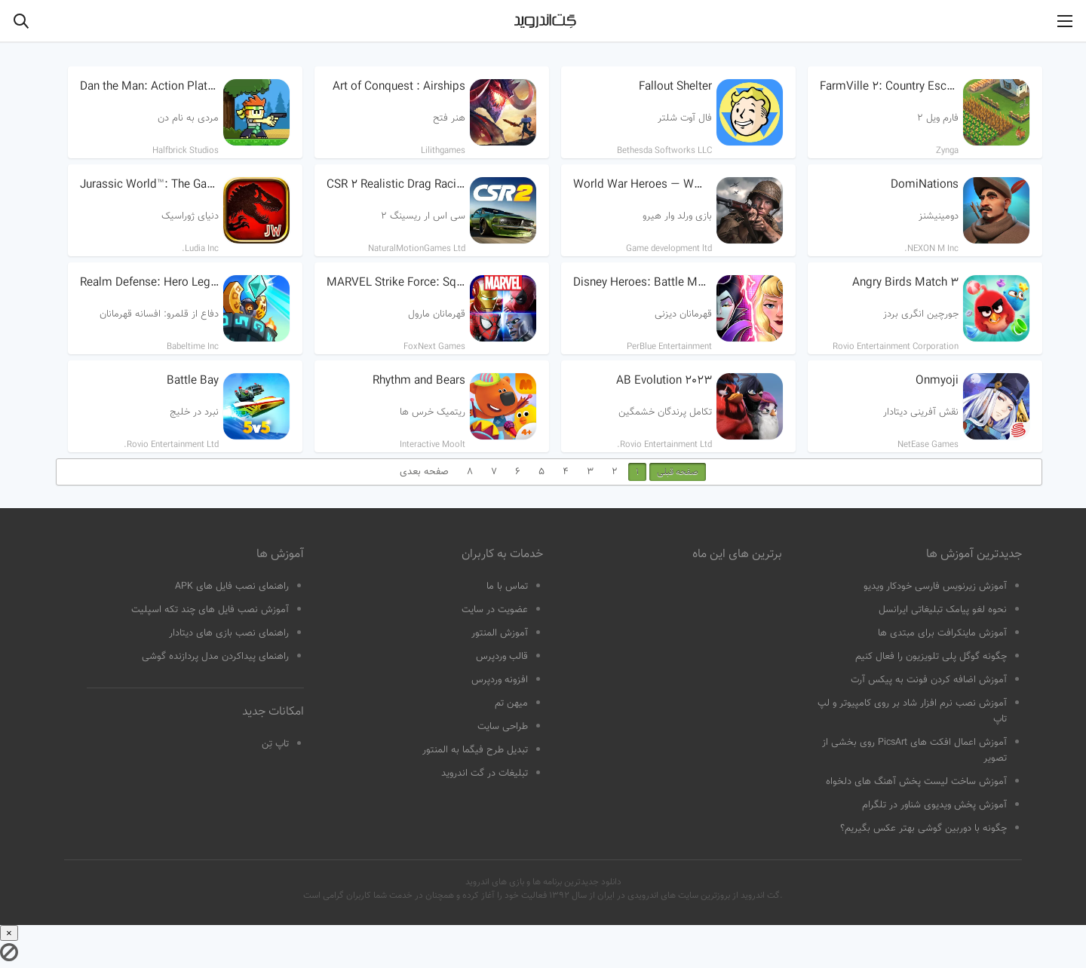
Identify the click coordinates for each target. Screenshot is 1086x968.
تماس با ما (507, 586)
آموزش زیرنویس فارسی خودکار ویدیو (935, 586)
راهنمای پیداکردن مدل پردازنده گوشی (215, 656)
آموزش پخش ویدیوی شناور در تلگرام (934, 805)
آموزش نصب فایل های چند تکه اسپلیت (210, 609)
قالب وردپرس (502, 656)
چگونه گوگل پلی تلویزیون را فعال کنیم (931, 656)
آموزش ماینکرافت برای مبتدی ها (942, 633)
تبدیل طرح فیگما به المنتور (475, 750)
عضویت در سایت (495, 609)
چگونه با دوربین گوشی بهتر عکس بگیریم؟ (923, 828)
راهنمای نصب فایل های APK (232, 586)
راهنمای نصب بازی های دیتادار (229, 633)
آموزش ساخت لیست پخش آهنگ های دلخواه (916, 781)
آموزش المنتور (499, 633)
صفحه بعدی (424, 471)
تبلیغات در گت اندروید (484, 773)
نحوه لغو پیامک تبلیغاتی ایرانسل (943, 609)
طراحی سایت (502, 726)
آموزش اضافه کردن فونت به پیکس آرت (929, 680)
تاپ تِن (275, 744)
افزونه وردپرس (499, 680)
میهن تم (511, 703)
